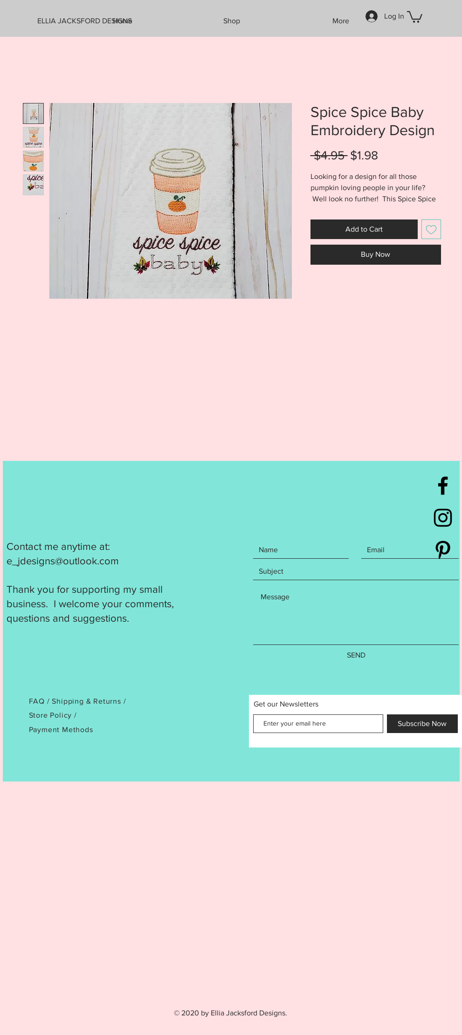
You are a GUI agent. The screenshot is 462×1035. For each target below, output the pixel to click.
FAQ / (40, 701)
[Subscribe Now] (422, 723)
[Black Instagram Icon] (443, 518)
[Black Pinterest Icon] (443, 550)
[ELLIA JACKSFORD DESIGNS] (88, 21)
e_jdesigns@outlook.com (63, 560)
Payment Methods (61, 729)
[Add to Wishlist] (431, 229)
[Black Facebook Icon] (443, 485)
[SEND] (356, 655)
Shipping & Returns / (89, 701)
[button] (414, 16)
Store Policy (51, 715)
